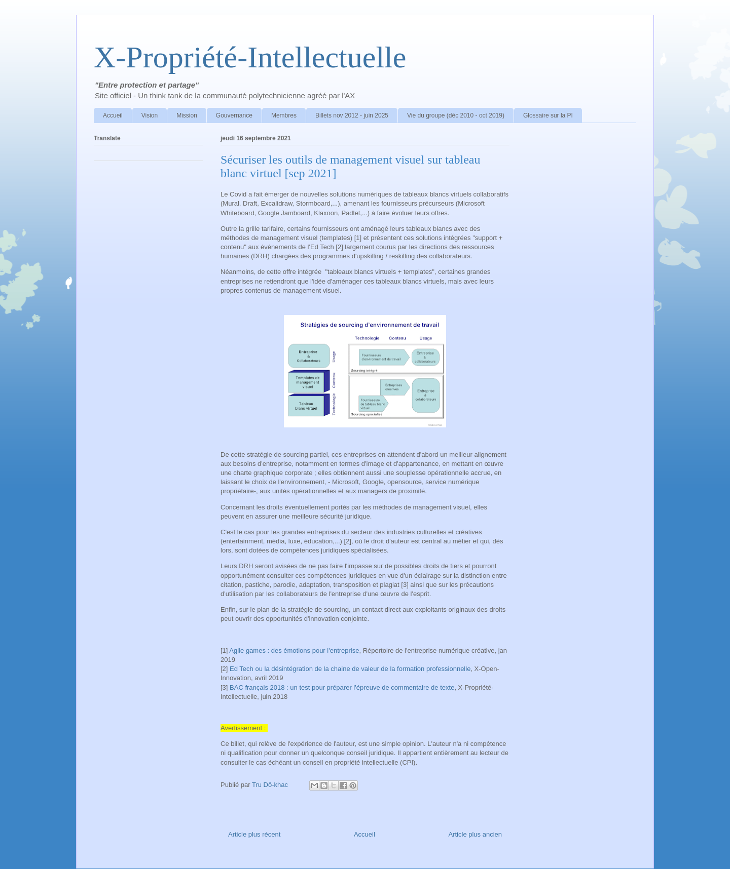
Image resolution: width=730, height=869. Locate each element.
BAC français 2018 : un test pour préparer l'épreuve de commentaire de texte (342, 687)
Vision (149, 115)
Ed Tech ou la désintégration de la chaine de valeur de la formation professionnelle (350, 669)
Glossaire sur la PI (548, 115)
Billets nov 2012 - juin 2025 (351, 115)
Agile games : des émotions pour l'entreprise (294, 650)
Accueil (113, 115)
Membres (284, 115)
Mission (186, 115)
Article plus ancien (475, 834)
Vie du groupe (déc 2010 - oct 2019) (455, 115)
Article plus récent (254, 834)
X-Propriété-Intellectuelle (250, 57)
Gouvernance (234, 115)
